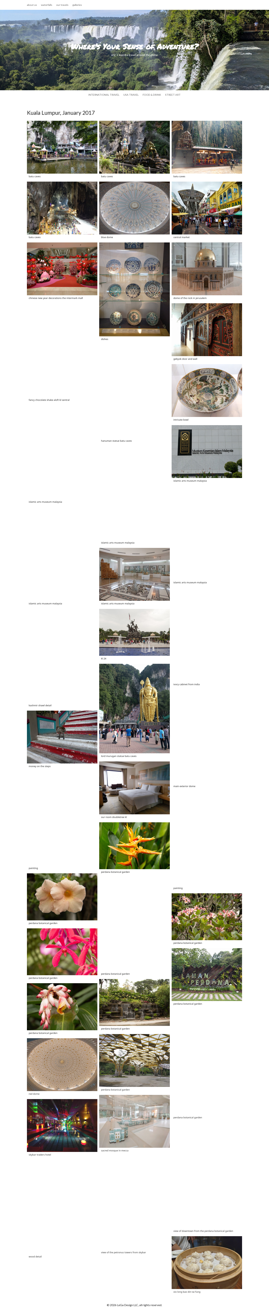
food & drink (152, 95)
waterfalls (46, 5)
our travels (62, 5)
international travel (103, 95)
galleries (77, 5)
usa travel (131, 95)
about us (32, 5)
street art (173, 95)
